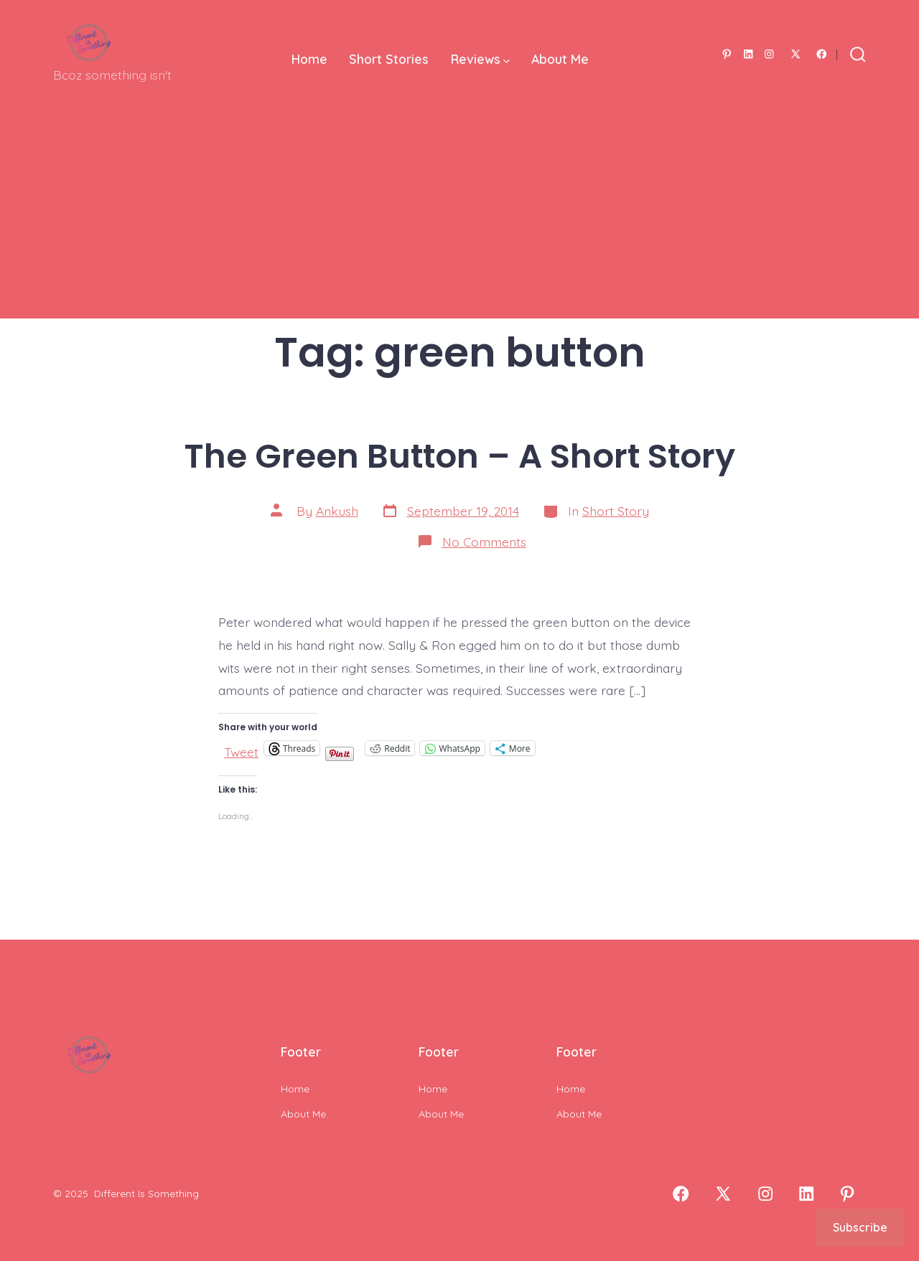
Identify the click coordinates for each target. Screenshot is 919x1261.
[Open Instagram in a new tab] (769, 54)
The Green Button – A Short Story (460, 456)
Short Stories (389, 59)
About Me (560, 59)
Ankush (337, 511)
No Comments (484, 541)
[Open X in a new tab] (795, 54)
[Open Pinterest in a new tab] (727, 54)
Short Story (615, 511)
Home (309, 59)
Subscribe (860, 1227)
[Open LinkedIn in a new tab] (748, 54)
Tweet (241, 749)
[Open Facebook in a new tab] (822, 54)
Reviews (480, 59)
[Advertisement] (459, 218)
